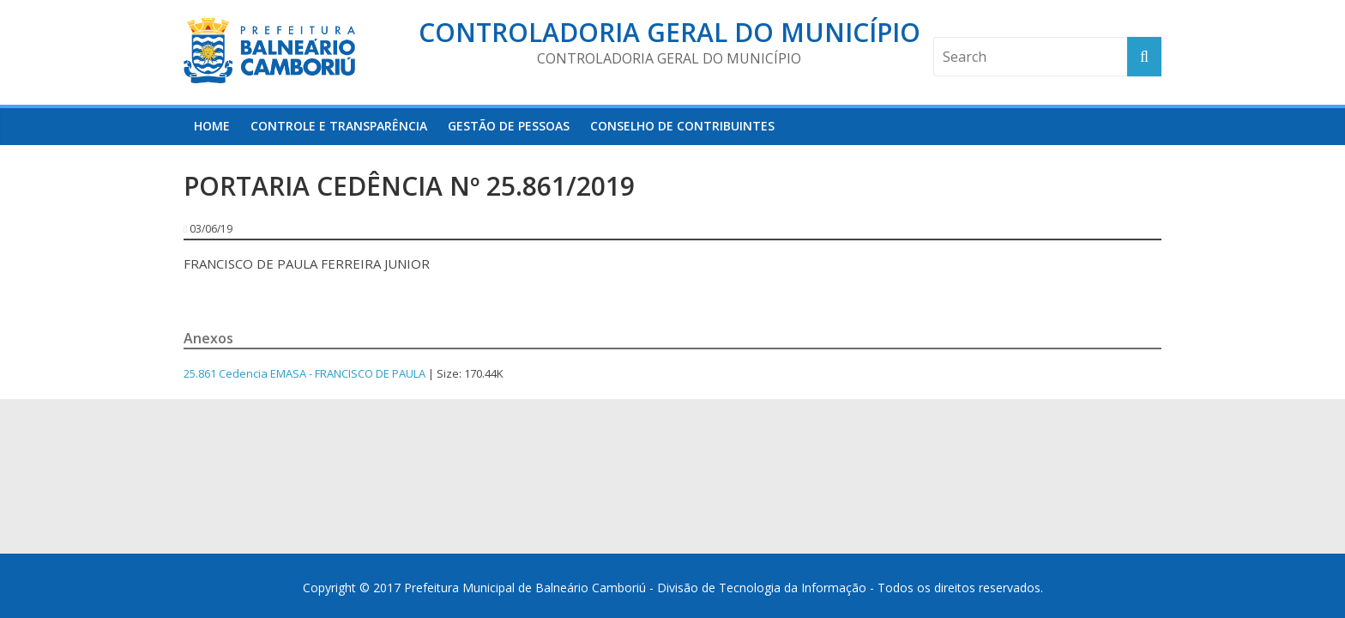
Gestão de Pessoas (509, 126)
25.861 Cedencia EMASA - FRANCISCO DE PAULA (304, 373)
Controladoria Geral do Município (669, 32)
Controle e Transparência (338, 126)
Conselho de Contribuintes (682, 126)
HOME (212, 126)
